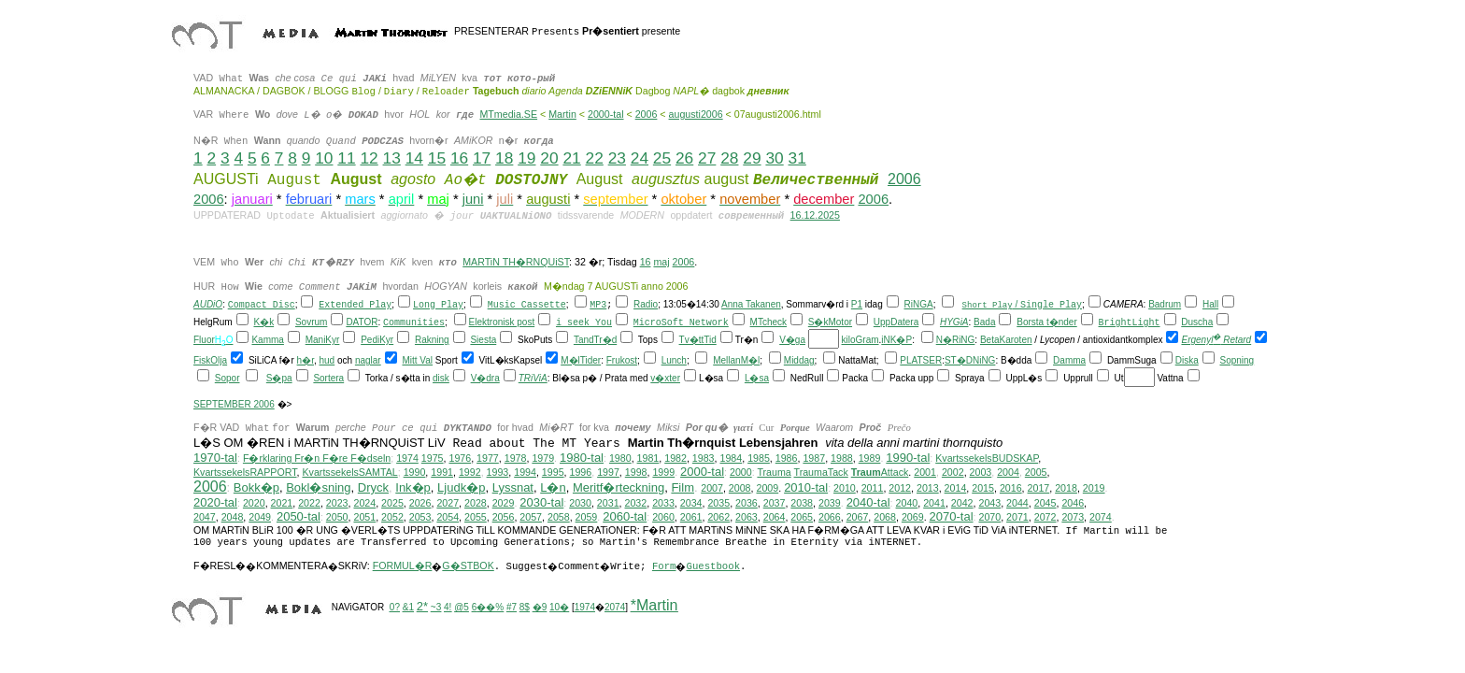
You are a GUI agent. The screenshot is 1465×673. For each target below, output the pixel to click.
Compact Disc (261, 307)
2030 (580, 504)
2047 (204, 518)
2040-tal (868, 504)
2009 (767, 489)
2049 (260, 518)
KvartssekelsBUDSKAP (986, 459)
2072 (1045, 518)
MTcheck (768, 324)
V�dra (485, 380)
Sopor (227, 380)
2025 (392, 504)
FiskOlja (210, 362)
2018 (1066, 489)
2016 (1011, 489)
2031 (608, 504)
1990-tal (908, 459)
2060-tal (625, 518)
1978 (516, 459)
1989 (870, 459)
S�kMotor (830, 324)
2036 (746, 504)
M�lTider (581, 362)
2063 (746, 518)
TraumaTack (821, 474)
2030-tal (541, 504)
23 (617, 158)
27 (707, 158)
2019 (1094, 489)
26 (684, 158)
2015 (983, 489)
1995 (553, 474)
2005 (1036, 474)
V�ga (792, 341)
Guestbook (713, 568)
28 (729, 158)
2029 (503, 504)
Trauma (773, 474)
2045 (1045, 504)
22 (595, 158)
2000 (741, 474)
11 (346, 158)
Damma (1069, 362)
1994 (525, 474)
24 (639, 158)
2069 (913, 518)
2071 (1017, 518)
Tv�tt (691, 341)
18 (504, 158)
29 (752, 158)
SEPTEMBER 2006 (234, 406)
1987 (814, 459)
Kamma (267, 341)
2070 (989, 518)
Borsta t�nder (1046, 324)
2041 (934, 504)
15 (437, 158)
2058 (559, 518)
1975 (432, 459)
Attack (880, 474)
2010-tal (806, 489)
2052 (392, 518)
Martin (562, 114)
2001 (925, 474)
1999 (663, 474)
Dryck (373, 489)
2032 (636, 504)
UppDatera (896, 324)
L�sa (757, 380)
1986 (786, 459)
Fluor (204, 341)
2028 (475, 504)
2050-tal (298, 518)
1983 (703, 459)
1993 (498, 474)
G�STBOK (467, 567)
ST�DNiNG (970, 362)
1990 (415, 474)
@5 (461, 609)
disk (441, 380)
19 (526, 158)
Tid (710, 341)
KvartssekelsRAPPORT (245, 474)
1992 (470, 474)
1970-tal (215, 459)
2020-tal (215, 504)
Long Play (438, 307)
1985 (758, 459)
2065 (801, 518)
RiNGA (918, 306)
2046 (1072, 504)
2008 (740, 489)
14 (414, 158)
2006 (646, 114)
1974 (407, 459)
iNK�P (896, 341)
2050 (337, 518)
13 (392, 158)
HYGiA (954, 324)
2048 (232, 518)
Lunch (674, 362)
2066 (829, 518)
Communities (414, 325)
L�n (552, 489)
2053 (420, 518)
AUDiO (207, 306)
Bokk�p (256, 489)
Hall (1210, 306)
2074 (1100, 518)
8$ (524, 609)
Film (682, 489)
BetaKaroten (1006, 341)
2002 (953, 474)
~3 (436, 609)
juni (473, 199)
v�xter (665, 380)
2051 (364, 518)
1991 (442, 474)
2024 (364, 504)
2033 (663, 504)
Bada (984, 324)
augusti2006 (696, 114)
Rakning (432, 341)
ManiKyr (323, 341)
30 (774, 158)
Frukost (621, 362)
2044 (1017, 504)
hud (327, 362)
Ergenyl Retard (1216, 341)
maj (661, 261)
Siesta (483, 341)
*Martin (654, 607)
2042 (962, 504)
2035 (718, 504)
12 (368, 158)
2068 (885, 518)
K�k (263, 324)
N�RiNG (955, 341)
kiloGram (860, 341)
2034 (691, 504)
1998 (636, 474)
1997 (608, 474)
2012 (900, 489)
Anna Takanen (751, 306)
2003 (981, 474)
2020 (254, 504)
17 (482, 158)
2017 (1039, 489)
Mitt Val (417, 362)
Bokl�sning (318, 489)
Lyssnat (512, 489)
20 (549, 158)
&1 (408, 609)
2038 (801, 504)
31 (797, 158)
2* (422, 608)
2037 (774, 504)
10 (324, 158)
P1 (856, 306)
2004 (1008, 474)
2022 (309, 504)
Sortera (328, 380)
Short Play (987, 306)
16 (459, 158)
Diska (1187, 362)
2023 (337, 504)
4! (447, 609)
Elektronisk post (502, 324)
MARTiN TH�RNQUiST (515, 261)
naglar (368, 362)
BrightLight (1129, 325)
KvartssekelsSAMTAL (349, 474)
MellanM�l (736, 362)
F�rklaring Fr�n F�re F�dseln (317, 459)
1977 (487, 459)
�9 (540, 609)
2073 (1072, 518)
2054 (447, 518)
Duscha (1197, 324)
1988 (842, 459)
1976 (459, 459)
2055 (475, 518)
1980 (620, 459)
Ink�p (413, 489)
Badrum (1164, 306)
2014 (956, 489)
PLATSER (921, 362)
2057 (530, 518)
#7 (511, 609)
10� (559, 609)
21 (571, 158)
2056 (503, 518)
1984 (730, 459)
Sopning (1236, 362)
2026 (420, 504)
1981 (648, 459)
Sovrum (311, 324)
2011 (872, 489)
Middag (799, 362)
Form (664, 568)
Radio (645, 306)
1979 (543, 459)
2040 (907, 504)
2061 (691, 518)
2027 (447, 504)
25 (662, 158)
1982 (675, 459)
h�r (305, 362)
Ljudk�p (461, 489)
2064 (774, 518)
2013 (928, 489)
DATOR (361, 324)
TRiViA (533, 380)
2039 (829, 504)
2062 (718, 518)
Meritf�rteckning (618, 489)
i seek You (584, 325)
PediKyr (377, 341)
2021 (282, 504)
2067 (857, 518)
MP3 (598, 307)
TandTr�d (595, 341)
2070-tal (952, 518)
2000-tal (606, 114)
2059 (587, 518)
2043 (989, 504)
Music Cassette (527, 307)
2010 (844, 489)
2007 (712, 489)
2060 (663, 518)
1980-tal (582, 459)
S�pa (279, 380)
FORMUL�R (403, 567)
